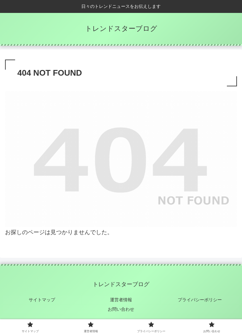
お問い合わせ (121, 308)
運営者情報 (121, 299)
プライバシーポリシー (200, 299)
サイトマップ (42, 299)
